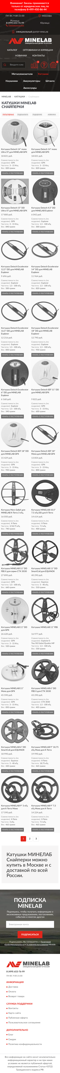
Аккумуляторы (31, 81)
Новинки (21, 56)
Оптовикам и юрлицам (38, 50)
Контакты (38, 56)
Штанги (50, 81)
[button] (15, 25)
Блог (10, 1035)
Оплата (12, 992)
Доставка (13, 987)
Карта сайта (14, 1013)
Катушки (43, 74)
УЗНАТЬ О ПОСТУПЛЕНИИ (12, 173)
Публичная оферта (18, 1018)
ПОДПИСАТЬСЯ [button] (30, 935)
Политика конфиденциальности (25, 1044)
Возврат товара (16, 996)
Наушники (12, 81)
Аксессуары (30, 88)
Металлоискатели (22, 74)
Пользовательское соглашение (24, 1023)
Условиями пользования (37, 944)
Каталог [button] (12, 50)
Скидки (12, 1039)
